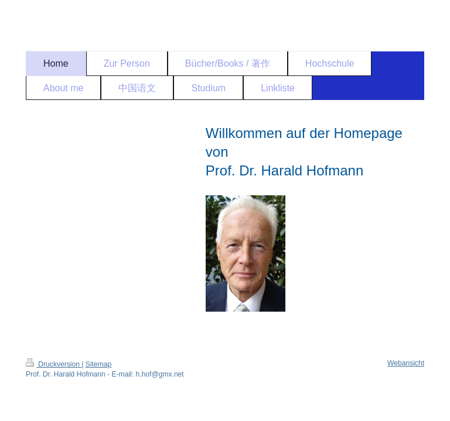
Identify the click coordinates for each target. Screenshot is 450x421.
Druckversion (53, 364)
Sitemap (98, 364)
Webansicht (405, 363)
